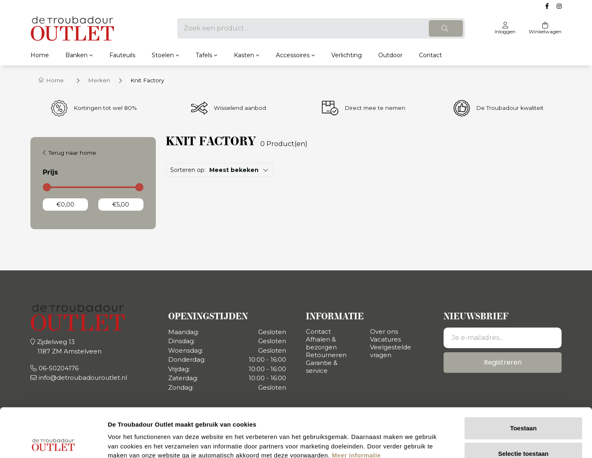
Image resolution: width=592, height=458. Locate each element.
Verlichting (346, 55)
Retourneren (326, 355)
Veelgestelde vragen (390, 351)
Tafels (204, 55)
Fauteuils (122, 55)
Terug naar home (72, 152)
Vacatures (385, 339)
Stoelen (163, 55)
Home (39, 55)
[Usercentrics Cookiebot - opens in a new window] (53, 442)
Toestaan (523, 379)
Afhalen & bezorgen (321, 343)
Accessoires (293, 55)
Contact (430, 55)
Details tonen (444, 441)
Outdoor (390, 55)
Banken (76, 55)
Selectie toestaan (523, 404)
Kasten (244, 55)
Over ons (384, 331)
